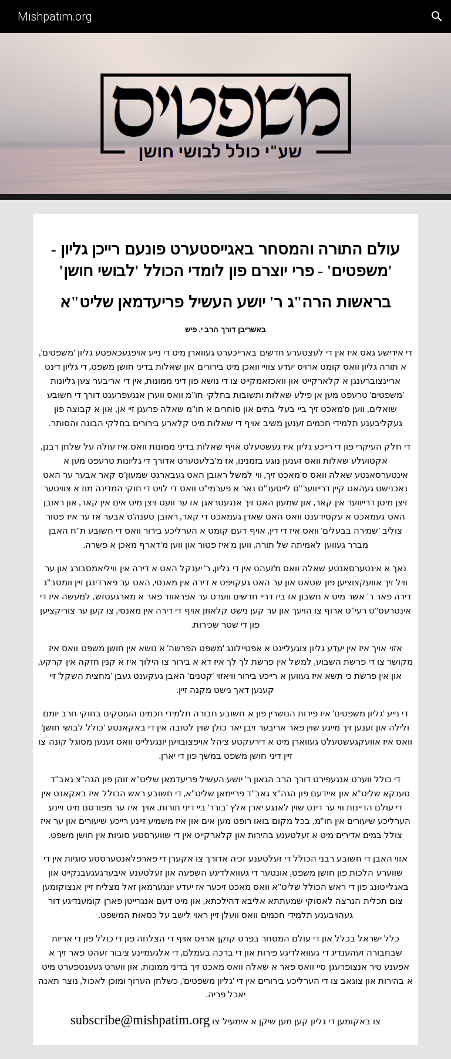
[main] (225, 629)
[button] (437, 16)
